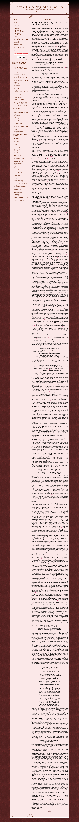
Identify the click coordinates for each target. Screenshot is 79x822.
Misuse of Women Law (19, 200)
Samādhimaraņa (17, 72)
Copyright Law (17, 94)
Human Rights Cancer (19, 158)
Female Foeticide (18, 160)
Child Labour (17, 149)
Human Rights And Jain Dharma (21, 76)
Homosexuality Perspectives (20, 177)
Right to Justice (17, 169)
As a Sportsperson (18, 44)
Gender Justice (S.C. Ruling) (20, 102)
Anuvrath (16, 86)
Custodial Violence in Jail (19, 191)
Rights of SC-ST (17, 125)
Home (15, 22)
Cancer (15, 146)
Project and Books (18, 48)
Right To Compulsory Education (21, 183)
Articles (15, 24)
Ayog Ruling (17, 120)
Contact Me (16, 50)
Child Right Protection (19, 174)
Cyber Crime (17, 175)
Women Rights (17, 143)
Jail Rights (16, 132)
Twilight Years (17, 185)
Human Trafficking (18, 163)
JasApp (47, 819)
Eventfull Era (18, 30)
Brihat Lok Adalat (18, 97)
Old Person (16, 164)
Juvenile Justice (17, 153)
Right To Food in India (19, 195)
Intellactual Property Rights (20, 96)
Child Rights (17, 111)
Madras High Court (18, 27)
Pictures (15, 45)
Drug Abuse (16, 194)
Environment (17, 147)
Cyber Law (16, 88)
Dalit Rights (16, 138)
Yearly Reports (17, 38)
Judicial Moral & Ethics (19, 202)
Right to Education (18, 172)
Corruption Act (17, 90)
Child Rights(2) (17, 152)
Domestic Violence (18, 192)
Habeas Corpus (17, 188)
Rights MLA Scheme (18, 131)
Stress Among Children (19, 181)
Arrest (15, 129)
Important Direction (18, 161)
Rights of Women (18, 123)
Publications (16, 42)
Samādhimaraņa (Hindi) (19, 74)
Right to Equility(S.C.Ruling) (20, 105)
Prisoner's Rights (17, 189)
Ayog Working (17, 118)
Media (15, 36)
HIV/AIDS (16, 141)
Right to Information (18, 171)
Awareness (16, 25)
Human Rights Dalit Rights (20, 186)
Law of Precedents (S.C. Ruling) (21, 103)
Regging (16, 166)
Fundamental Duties (18, 140)
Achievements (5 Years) (19, 47)
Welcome (17, 28)
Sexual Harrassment (18, 180)
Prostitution (16, 178)
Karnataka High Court (19, 34)
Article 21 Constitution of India (21, 122)
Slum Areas (16, 167)
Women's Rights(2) (18, 155)
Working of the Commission (20, 157)
